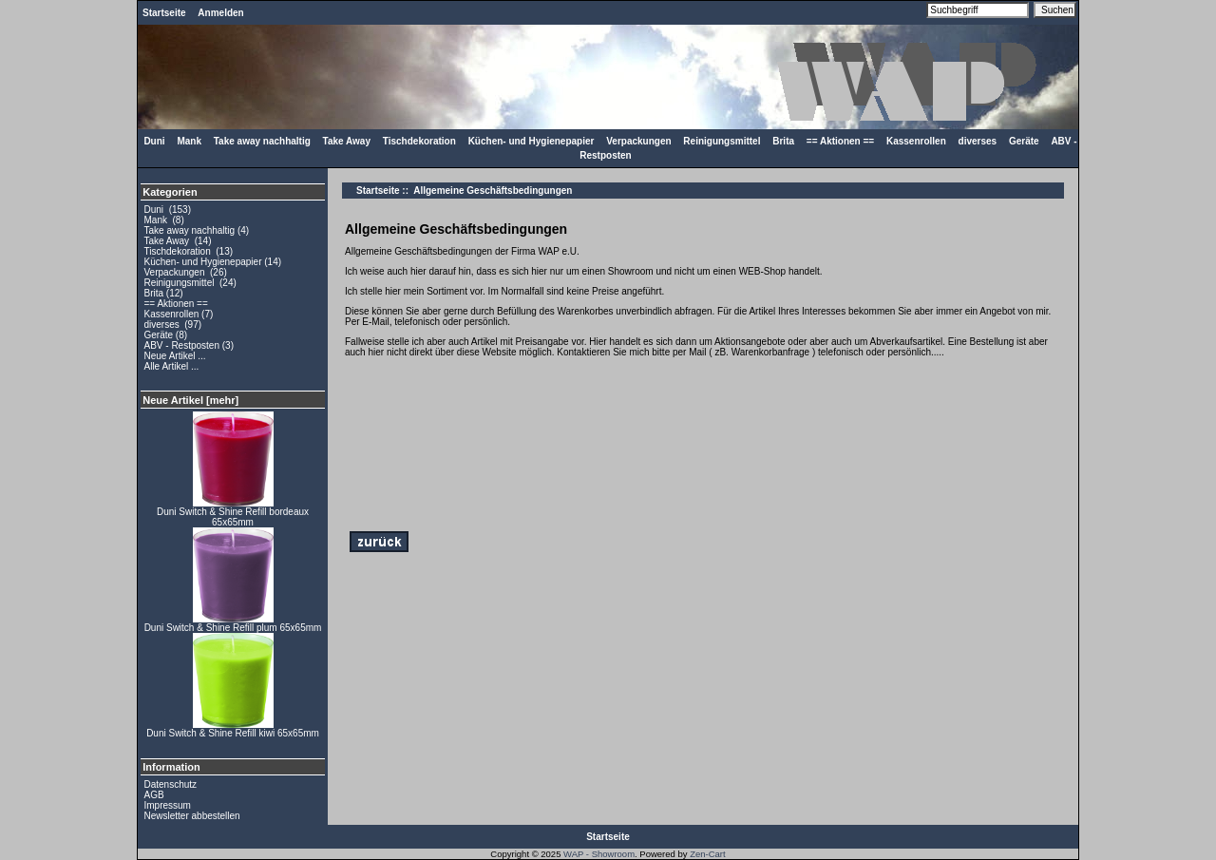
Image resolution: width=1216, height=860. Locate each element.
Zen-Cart (707, 854)
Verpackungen (638, 141)
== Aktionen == (840, 141)
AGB (154, 795)
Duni (153, 141)
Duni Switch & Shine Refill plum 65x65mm (233, 623)
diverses (978, 141)
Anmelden (220, 13)
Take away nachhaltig (262, 141)
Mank (189, 141)
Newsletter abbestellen (192, 816)
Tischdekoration (419, 141)
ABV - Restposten (181, 345)
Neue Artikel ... (175, 356)
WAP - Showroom (599, 854)
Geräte (1024, 141)
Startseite (164, 13)
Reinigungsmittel (721, 141)
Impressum (167, 805)
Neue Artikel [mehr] (190, 400)
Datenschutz (171, 784)
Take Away (346, 141)
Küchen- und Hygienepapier (531, 141)
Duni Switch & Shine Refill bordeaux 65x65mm (233, 512)
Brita (783, 141)
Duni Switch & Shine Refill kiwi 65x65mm (232, 728)
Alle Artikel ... (172, 366)
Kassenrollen (916, 141)
